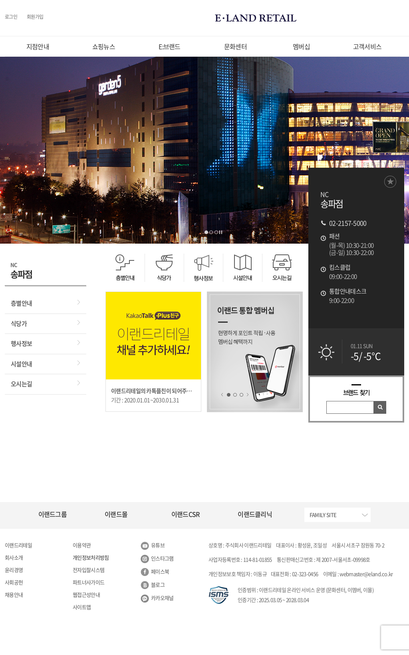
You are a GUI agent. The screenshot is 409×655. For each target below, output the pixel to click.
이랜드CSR (185, 514)
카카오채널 (162, 597)
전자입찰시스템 (88, 570)
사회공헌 (14, 582)
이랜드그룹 (52, 514)
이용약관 (82, 545)
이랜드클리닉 (255, 514)
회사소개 (14, 557)
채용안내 (14, 594)
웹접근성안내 (86, 594)
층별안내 (21, 303)
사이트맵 (82, 607)
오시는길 (21, 383)
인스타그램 (162, 558)
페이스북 (160, 571)
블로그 (158, 584)
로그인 (11, 17)
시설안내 (21, 363)
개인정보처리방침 (91, 557)
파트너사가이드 (88, 582)
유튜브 (158, 545)
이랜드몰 (116, 514)
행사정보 (21, 343)
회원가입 (35, 17)
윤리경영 (14, 570)
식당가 (19, 323)
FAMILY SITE (323, 514)
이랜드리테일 (18, 545)
